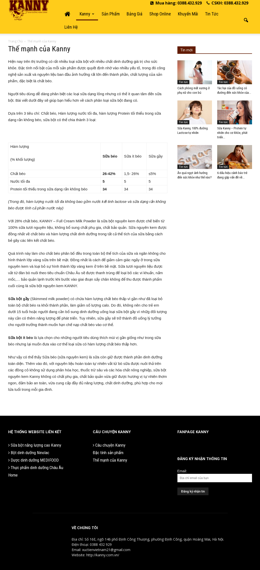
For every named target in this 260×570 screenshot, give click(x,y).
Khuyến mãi (188, 13)
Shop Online (160, 13)
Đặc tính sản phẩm (108, 452)
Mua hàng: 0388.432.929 (176, 3)
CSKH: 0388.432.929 (227, 3)
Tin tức (211, 13)
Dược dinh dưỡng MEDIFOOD (33, 460)
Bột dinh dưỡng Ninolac (28, 452)
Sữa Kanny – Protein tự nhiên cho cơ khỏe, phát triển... (232, 132)
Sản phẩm (111, 13)
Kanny (87, 13)
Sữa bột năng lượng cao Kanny (34, 445)
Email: (182, 471)
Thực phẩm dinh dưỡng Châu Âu (35, 467)
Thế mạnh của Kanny (110, 460)
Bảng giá (134, 13)
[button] (246, 20)
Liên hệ (71, 27)
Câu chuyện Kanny (109, 445)
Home (13, 475)
